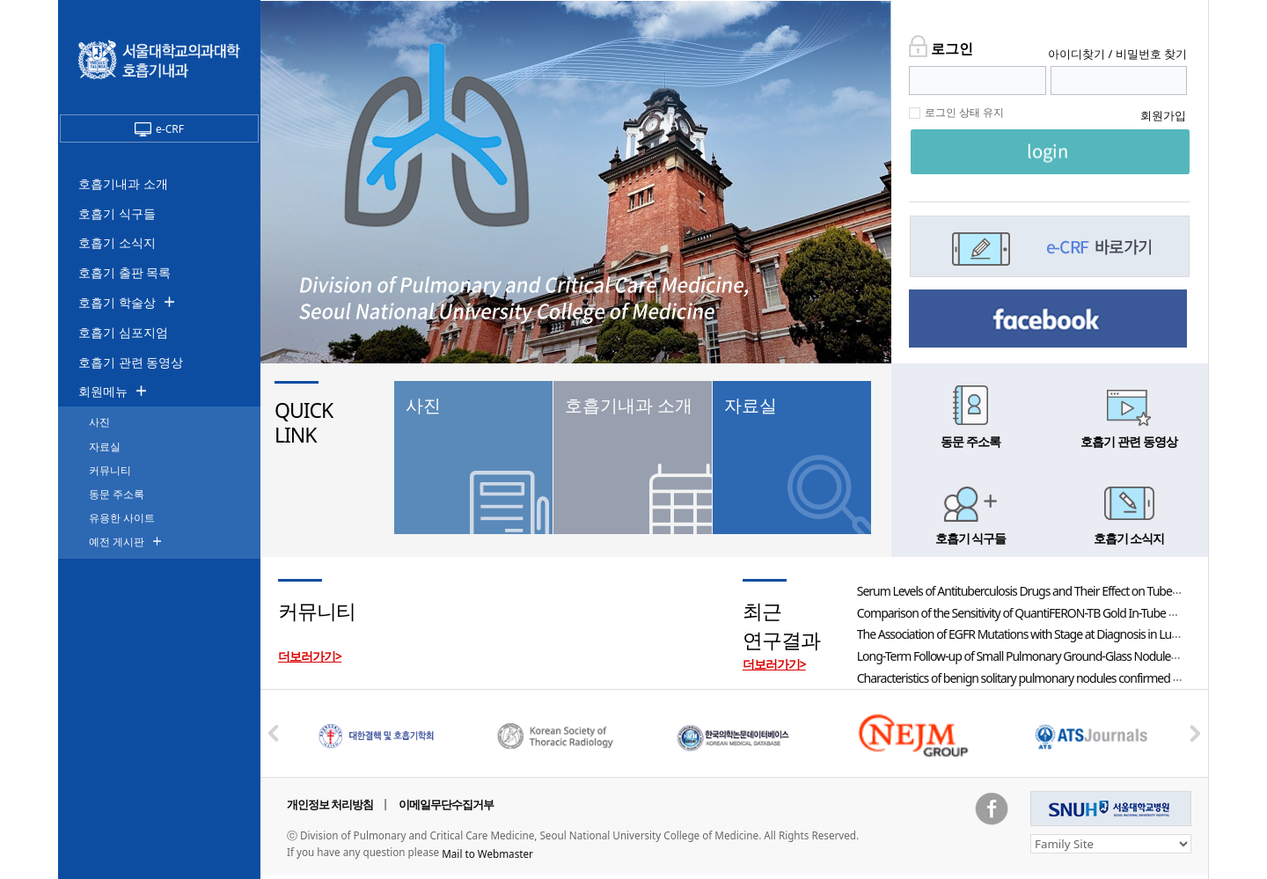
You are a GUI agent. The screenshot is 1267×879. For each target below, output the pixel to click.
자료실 (105, 446)
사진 (99, 421)
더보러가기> (309, 656)
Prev (273, 733)
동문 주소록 (116, 494)
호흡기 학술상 (117, 302)
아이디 (1076, 54)
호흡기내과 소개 (123, 183)
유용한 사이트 (122, 517)
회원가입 (1163, 115)
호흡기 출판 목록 (124, 272)
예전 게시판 (116, 541)
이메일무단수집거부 (446, 804)
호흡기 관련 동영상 (130, 362)
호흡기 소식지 (117, 242)
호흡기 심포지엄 (123, 332)
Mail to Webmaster (487, 853)
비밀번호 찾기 (1151, 54)
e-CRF (159, 128)
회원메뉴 (103, 391)
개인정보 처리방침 (330, 804)
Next (1195, 733)
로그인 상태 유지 (964, 112)
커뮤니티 (110, 470)
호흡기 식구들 (117, 213)
